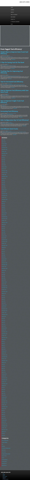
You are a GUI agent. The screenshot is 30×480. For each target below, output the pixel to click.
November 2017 (4, 320)
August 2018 (3, 303)
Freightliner (3, 125)
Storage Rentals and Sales (6, 436)
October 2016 (4, 344)
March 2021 (3, 246)
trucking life (14, 81)
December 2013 (4, 407)
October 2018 (4, 300)
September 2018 (4, 301)
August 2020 (3, 259)
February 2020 (4, 270)
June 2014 (3, 396)
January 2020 (4, 272)
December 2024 (4, 162)
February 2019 (4, 292)
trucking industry (14, 73)
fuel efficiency (7, 56)
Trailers (3, 440)
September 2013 (4, 413)
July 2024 (3, 172)
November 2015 (4, 364)
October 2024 (4, 166)
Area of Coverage (14, 14)
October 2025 (4, 144)
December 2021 (4, 229)
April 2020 (3, 266)
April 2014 (3, 400)
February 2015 (4, 381)
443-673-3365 (24, 2)
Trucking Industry (9, 80)
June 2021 (3, 240)
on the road (13, 64)
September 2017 (4, 324)
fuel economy (3, 56)
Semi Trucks (10, 107)
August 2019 (3, 281)
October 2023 (4, 188)
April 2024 (3, 177)
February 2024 (4, 181)
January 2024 (4, 183)
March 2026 (3, 135)
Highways (3, 429)
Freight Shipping (4, 425)
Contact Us (13, 19)
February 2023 (4, 203)
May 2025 (3, 153)
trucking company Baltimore (8, 108)
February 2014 (4, 403)
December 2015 (4, 363)
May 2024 (3, 175)
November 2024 (4, 164)
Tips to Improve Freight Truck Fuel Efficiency (15, 97)
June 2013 (3, 418)
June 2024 (3, 173)
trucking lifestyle (18, 81)
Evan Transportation (4, 64)
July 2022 (3, 216)
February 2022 (4, 225)
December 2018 (4, 296)
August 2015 (3, 370)
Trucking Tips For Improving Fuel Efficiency (14, 70)
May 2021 (3, 242)
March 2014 (3, 402)
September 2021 (4, 235)
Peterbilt (16, 125)
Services (12, 12)
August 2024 (3, 170)
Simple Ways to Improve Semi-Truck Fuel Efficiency (13, 52)
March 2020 (3, 268)
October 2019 (4, 277)
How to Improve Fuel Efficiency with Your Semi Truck (14, 88)
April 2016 (3, 355)
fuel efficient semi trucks (11, 125)
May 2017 (3, 331)
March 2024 (3, 179)
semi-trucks (10, 56)
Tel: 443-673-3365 (3, 472)
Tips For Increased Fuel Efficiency (11, 79)
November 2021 (4, 231)
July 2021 (3, 238)
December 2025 (4, 140)
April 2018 (3, 311)
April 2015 (3, 377)
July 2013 (3, 416)
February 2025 (4, 159)
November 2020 (4, 253)
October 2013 (4, 411)
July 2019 (3, 283)
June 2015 (3, 374)
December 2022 (4, 207)
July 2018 (3, 305)
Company (12, 9)
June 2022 (3, 218)
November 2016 (4, 342)
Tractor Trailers (13, 107)
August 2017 (3, 326)
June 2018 (3, 307)
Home (12, 7)
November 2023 (4, 186)
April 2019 (3, 288)
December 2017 (4, 318)
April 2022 (3, 222)
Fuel (9, 55)
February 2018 (4, 314)
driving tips (3, 81)
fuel (7, 64)
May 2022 (3, 220)
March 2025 (3, 157)
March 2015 (3, 379)
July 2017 (3, 327)
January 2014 (4, 405)
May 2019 (3, 287)
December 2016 (4, 340)
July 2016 (3, 350)
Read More (13, 67)
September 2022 (4, 212)
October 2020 (4, 255)
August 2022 (3, 214)
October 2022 (4, 211)
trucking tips (17, 73)
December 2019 (4, 274)
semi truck (6, 91)
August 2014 (3, 392)
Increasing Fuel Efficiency (9, 105)
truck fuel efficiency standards (20, 125)
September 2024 (4, 168)
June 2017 (3, 329)
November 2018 (4, 298)
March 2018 (3, 313)
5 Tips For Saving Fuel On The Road (12, 62)
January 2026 (4, 138)
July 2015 (3, 372)
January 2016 (4, 361)
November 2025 (4, 142)
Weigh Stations (4, 447)
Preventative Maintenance (6, 431)
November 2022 (4, 209)
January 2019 (4, 294)
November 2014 (4, 387)
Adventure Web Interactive (20, 479)
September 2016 (4, 346)
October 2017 (4, 322)
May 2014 (3, 398)
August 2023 (3, 192)
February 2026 (4, 136)
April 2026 (3, 133)
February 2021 (4, 248)
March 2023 (3, 201)
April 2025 (3, 155)
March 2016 (3, 357)
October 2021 (4, 233)
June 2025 (3, 151)
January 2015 (4, 383)
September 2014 (4, 390)
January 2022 (4, 227)
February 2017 (4, 337)
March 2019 (3, 290)
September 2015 (4, 368)
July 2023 (3, 194)
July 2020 (3, 261)
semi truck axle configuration (8, 116)
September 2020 (4, 257)
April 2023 (3, 199)
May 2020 (3, 264)
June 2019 (3, 285)
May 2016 (3, 353)
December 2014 (4, 385)
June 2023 (3, 196)
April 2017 (3, 333)
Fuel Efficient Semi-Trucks (9, 122)
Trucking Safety (4, 444)
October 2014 (4, 389)
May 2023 (3, 198)
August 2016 (3, 348)
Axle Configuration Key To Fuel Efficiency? (14, 114)
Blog (12, 24)
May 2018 (3, 309)
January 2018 (4, 316)
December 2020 (4, 251)
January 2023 (4, 205)
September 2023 (4, 190)
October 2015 (4, 366)
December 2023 (4, 185)
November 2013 (4, 409)
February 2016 (4, 359)
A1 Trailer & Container (15, 21)
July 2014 (3, 394)
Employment (13, 16)
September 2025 (4, 146)
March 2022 (3, 224)
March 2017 (3, 335)
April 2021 (3, 244)
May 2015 (3, 376)
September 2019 (4, 279)
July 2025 (3, 149)
